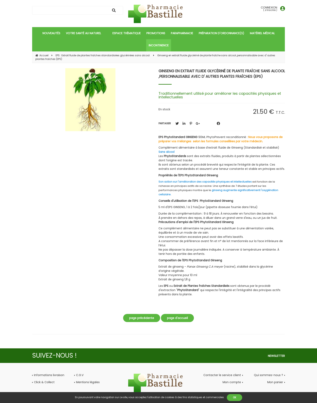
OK (234, 397)
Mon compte (232, 382)
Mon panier (275, 382)
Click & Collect (44, 382)
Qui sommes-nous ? (268, 375)
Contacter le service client (222, 375)
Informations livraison (49, 375)
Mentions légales (88, 382)
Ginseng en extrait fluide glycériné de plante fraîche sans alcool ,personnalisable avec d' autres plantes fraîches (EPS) (221, 73)
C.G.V (79, 375)
